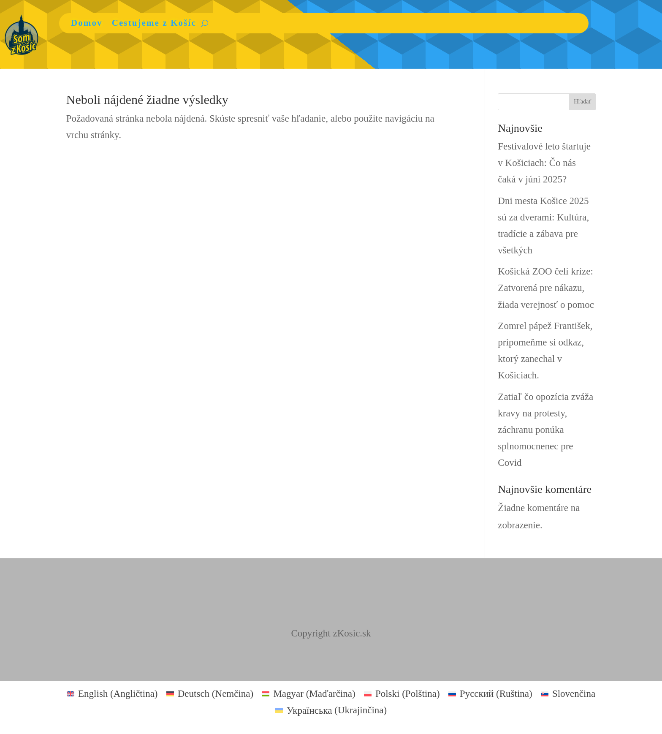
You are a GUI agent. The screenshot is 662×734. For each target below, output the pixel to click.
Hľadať (582, 101)
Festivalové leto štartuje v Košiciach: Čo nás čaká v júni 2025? (544, 163)
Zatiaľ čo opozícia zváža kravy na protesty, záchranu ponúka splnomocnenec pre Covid (545, 429)
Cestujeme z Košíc (154, 23)
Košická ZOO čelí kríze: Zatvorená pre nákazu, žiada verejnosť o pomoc (546, 288)
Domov (87, 23)
